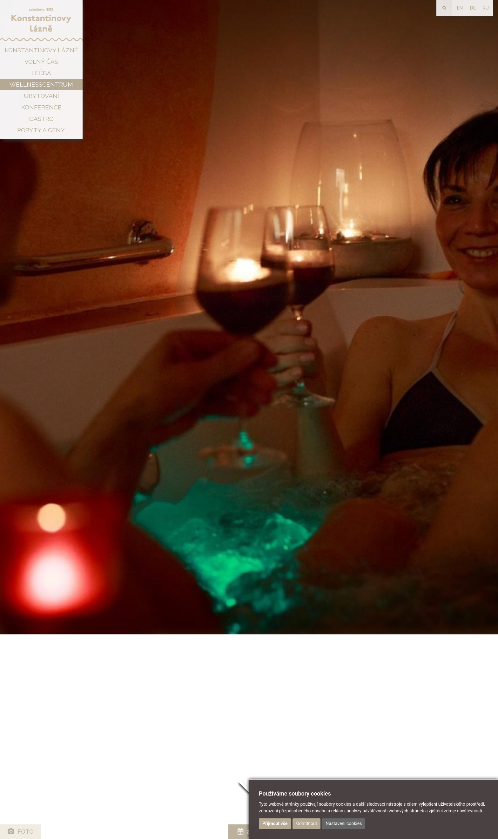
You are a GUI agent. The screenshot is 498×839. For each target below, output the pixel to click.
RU (486, 7)
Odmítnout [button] (306, 823)
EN (460, 7)
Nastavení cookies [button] (344, 823)
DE (473, 7)
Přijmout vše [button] (274, 823)
